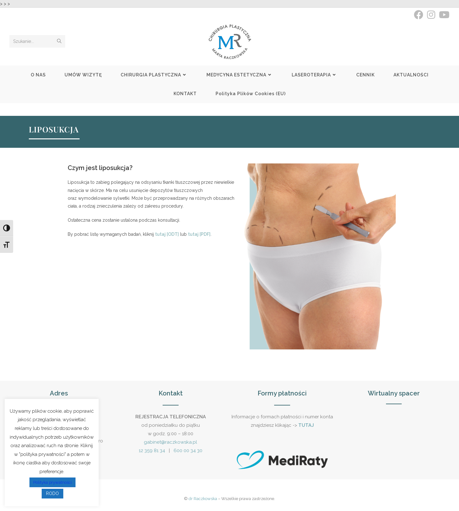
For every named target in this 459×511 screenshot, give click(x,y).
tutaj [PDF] (199, 234)
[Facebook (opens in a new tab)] (418, 15)
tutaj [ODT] (167, 234)
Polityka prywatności (52, 482)
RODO (52, 493)
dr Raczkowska (203, 498)
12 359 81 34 (152, 450)
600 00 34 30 (188, 450)
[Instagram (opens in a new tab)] (431, 15)
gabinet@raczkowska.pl (170, 442)
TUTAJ (306, 425)
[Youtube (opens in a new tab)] (443, 15)
